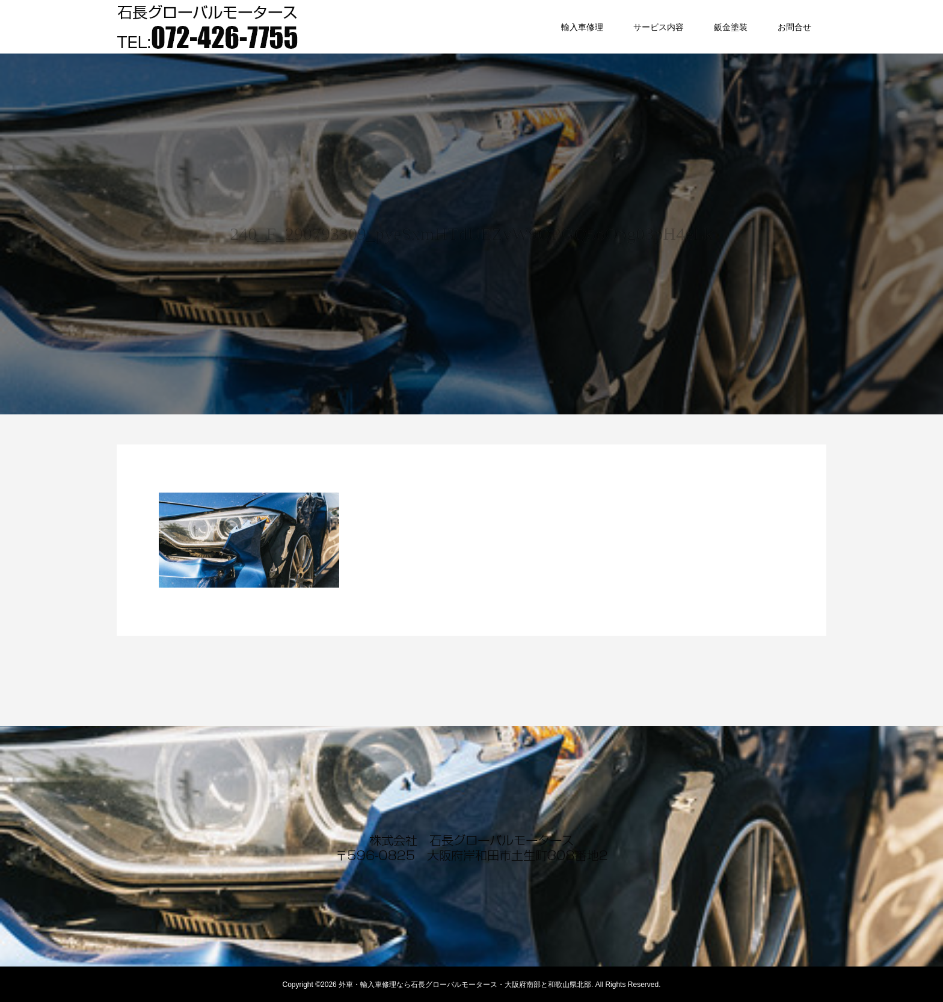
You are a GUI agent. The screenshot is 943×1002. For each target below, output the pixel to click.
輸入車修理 (582, 27)
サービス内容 (658, 27)
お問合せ (794, 27)
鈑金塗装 (731, 27)
